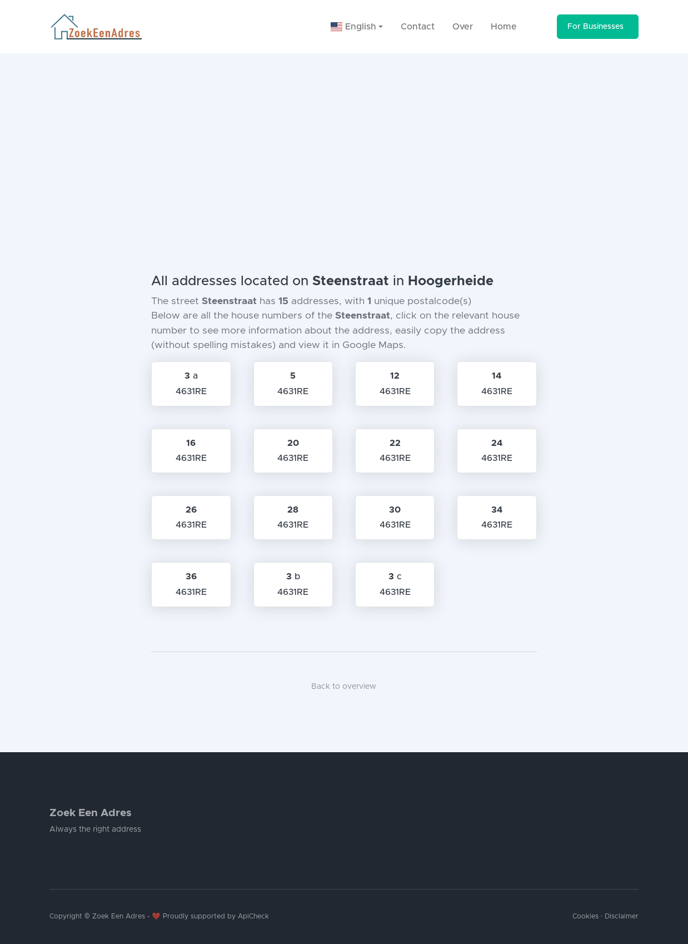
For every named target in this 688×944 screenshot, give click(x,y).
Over (462, 26)
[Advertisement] (344, 137)
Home (504, 26)
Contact (418, 26)
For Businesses (595, 27)
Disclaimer (622, 916)
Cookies (585, 916)
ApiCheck (253, 916)
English (353, 26)
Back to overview (343, 686)
